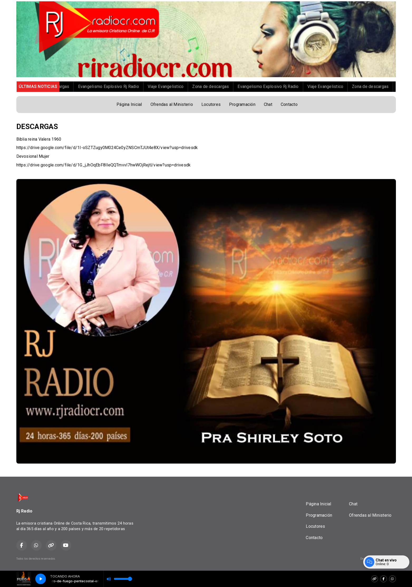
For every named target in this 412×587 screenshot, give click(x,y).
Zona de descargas (74, 86)
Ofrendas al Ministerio (172, 104)
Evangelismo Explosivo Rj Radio (131, 86)
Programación (242, 104)
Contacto (289, 104)
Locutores (211, 104)
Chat (268, 104)
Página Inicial (129, 104)
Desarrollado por (378, 559)
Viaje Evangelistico (189, 86)
